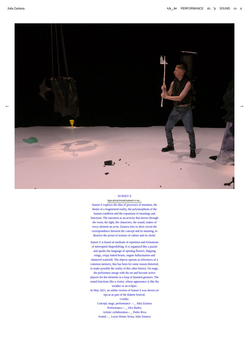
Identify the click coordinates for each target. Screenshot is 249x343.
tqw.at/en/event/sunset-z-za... (124, 200)
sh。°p (211, 8)
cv (235, 8)
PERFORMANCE (192, 8)
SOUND (225, 8)
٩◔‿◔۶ (172, 8)
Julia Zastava (16, 8)
